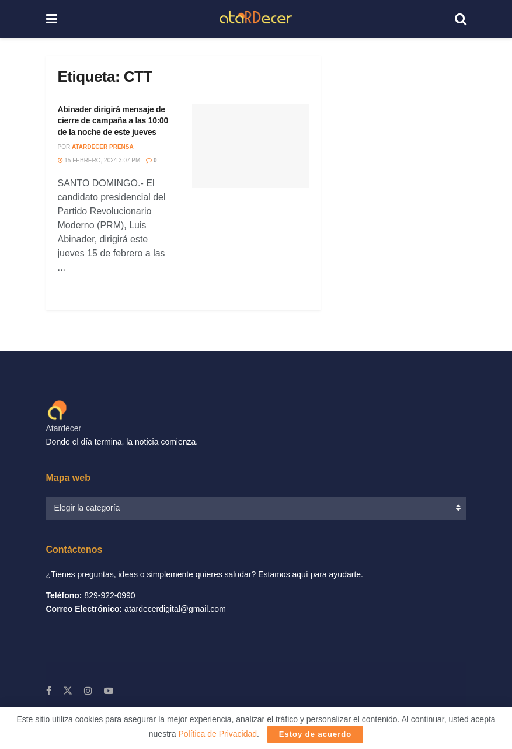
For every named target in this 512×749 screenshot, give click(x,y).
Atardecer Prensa (103, 147)
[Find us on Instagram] (88, 691)
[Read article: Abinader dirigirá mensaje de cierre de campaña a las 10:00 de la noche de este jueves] (250, 146)
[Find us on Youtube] (108, 691)
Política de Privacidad (217, 733)
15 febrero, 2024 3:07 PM (99, 160)
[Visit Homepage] (255, 19)
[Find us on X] (67, 691)
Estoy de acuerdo (315, 734)
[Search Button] (460, 19)
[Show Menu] (51, 19)
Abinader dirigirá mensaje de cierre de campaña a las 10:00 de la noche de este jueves (113, 121)
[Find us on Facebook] (48, 691)
